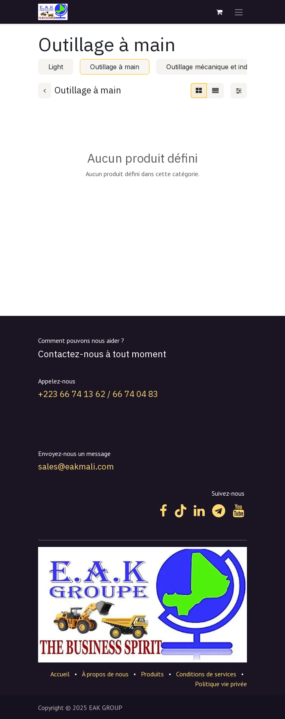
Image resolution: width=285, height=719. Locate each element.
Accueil (60, 674)
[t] (218, 511)
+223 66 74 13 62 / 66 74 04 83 (98, 393)
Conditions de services (206, 674)
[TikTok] (180, 511)
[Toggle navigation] (239, 11)
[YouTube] (238, 511)
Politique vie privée (221, 684)
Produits (152, 674)
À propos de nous (105, 674)
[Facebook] (163, 511)
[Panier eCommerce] (219, 12)
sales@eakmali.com (76, 466)
